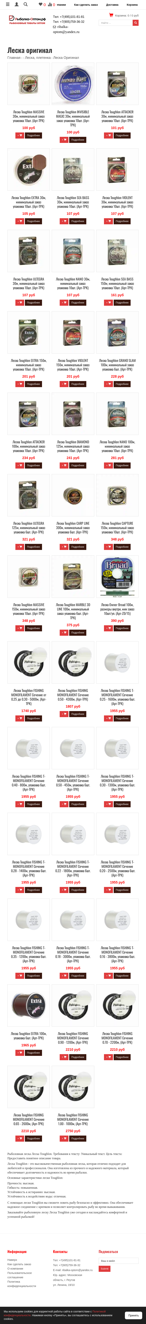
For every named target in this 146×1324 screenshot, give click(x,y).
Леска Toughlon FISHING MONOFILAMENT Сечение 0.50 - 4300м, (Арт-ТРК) (73, 695)
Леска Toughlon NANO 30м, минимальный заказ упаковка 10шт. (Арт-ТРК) (73, 283)
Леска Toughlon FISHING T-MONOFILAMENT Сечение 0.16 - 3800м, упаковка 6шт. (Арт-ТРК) (117, 954)
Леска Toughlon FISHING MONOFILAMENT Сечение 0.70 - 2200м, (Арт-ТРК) (117, 1038)
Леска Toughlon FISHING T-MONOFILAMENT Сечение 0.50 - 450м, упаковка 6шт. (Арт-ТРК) (73, 783)
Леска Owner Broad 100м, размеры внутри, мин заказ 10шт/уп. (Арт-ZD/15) (117, 609)
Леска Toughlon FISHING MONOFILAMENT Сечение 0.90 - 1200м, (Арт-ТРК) (73, 1038)
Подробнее (33, 135)
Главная (14, 58)
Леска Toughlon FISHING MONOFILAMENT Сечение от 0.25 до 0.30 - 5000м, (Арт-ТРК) (28, 697)
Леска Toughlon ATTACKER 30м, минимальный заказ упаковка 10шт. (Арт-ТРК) (117, 116)
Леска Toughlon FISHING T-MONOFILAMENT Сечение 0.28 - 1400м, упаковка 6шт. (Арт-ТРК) (28, 868)
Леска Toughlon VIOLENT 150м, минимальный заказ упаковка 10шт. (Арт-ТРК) (73, 365)
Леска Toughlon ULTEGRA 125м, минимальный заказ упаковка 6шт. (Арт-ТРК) (28, 527)
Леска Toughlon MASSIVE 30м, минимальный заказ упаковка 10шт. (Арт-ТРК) (29, 116)
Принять (133, 1315)
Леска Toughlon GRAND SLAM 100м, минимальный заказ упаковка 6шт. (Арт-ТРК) (117, 365)
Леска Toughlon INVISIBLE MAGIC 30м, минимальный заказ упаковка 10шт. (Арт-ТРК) (73, 118)
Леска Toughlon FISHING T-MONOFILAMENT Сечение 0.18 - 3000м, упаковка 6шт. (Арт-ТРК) (72, 954)
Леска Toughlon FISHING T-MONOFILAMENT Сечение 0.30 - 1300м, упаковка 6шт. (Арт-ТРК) (117, 783)
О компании (58, 4)
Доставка (112, 4)
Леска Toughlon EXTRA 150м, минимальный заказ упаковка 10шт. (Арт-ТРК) (29, 365)
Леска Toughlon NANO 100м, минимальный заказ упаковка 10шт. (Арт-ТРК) (117, 446)
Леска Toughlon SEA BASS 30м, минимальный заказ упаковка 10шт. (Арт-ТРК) (73, 202)
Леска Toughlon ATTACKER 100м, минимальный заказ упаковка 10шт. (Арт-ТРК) (28, 446)
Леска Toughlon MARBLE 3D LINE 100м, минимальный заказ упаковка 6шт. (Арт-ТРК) (73, 611)
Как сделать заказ (86, 4)
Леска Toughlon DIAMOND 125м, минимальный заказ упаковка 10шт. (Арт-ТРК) (73, 446)
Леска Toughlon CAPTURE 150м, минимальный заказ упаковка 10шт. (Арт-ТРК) (117, 527)
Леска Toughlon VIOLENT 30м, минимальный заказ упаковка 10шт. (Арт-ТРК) (117, 202)
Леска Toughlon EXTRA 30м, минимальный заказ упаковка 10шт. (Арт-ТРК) (28, 202)
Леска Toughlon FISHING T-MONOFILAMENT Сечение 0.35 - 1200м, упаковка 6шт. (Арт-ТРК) (28, 954)
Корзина (132, 4)
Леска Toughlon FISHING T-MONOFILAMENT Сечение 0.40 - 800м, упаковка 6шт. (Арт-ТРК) (29, 783)
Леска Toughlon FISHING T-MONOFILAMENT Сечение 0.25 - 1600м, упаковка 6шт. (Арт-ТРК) (117, 697)
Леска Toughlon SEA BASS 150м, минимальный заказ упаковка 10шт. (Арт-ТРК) (117, 283)
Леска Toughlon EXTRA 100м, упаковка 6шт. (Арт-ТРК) (29, 1035)
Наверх (12, 1259)
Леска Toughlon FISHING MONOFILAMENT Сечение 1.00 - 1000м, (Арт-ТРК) (73, 1119)
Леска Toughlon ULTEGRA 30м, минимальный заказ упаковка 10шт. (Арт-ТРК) (29, 283)
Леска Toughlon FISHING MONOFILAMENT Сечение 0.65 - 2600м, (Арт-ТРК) (28, 1119)
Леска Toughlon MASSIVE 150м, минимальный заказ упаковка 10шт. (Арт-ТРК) (28, 609)
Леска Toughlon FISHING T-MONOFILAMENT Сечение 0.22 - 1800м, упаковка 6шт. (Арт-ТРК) (72, 868)
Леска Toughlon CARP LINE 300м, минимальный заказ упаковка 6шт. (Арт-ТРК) (73, 527)
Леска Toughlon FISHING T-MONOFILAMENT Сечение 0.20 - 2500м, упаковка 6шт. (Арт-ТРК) (117, 868)
